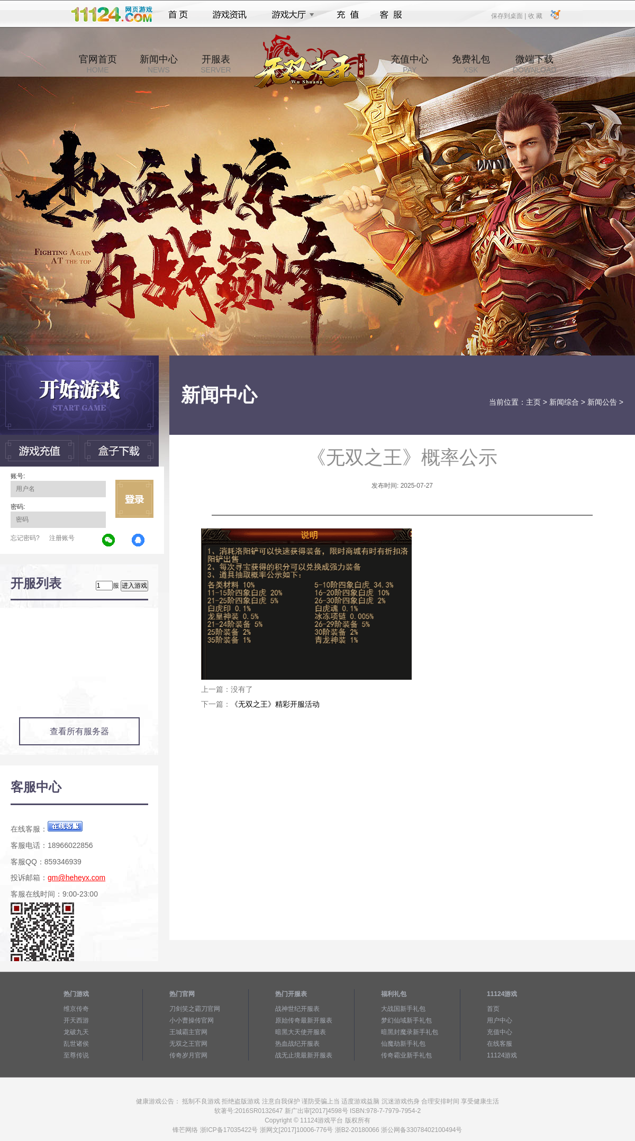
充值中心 (410, 64)
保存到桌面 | (509, 15)
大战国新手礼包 (403, 1008)
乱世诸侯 (76, 1043)
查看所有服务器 (79, 731)
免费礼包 (471, 64)
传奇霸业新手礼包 (406, 1055)
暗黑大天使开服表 (300, 1032)
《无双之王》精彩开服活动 (275, 704)
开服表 (216, 64)
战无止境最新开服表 (303, 1055)
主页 (533, 402)
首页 (178, 15)
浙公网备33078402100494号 (421, 1130)
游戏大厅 (290, 15)
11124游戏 (502, 1055)
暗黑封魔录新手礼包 (409, 1032)
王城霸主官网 (188, 1032)
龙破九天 (76, 1032)
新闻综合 (564, 402)
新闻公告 (602, 402)
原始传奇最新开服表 (303, 1020)
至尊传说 (76, 1055)
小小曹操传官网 (191, 1020)
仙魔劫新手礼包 (403, 1043)
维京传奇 (76, 1008)
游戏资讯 (230, 15)
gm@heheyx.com (76, 877)
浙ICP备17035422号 (229, 1130)
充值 (347, 15)
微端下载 (534, 64)
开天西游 (76, 1020)
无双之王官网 (188, 1043)
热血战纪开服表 (297, 1043)
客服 (391, 15)
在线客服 (499, 1043)
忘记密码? (25, 538)
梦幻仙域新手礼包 (406, 1020)
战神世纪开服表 (297, 1008)
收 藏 (535, 15)
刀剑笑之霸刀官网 (194, 1008)
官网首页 (98, 64)
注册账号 (62, 538)
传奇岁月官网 (188, 1055)
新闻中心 (159, 64)
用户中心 (499, 1020)
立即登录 (134, 499)
